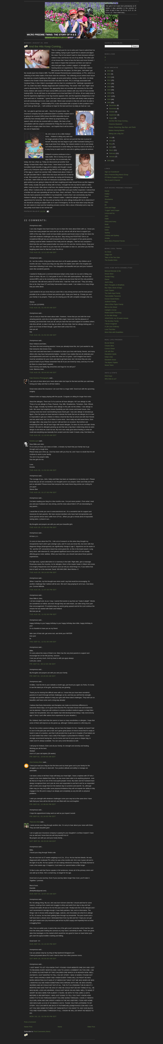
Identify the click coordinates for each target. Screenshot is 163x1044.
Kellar (107, 230)
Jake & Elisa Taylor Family (114, 304)
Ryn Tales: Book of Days (113, 288)
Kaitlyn (107, 194)
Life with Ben (109, 351)
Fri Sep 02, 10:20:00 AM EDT (43, 676)
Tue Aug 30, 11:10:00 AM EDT (43, 435)
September (113, 115)
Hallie (107, 219)
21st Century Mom (36, 762)
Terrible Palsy (109, 277)
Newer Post (28, 1027)
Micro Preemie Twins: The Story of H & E (51, 34)
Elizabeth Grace (110, 360)
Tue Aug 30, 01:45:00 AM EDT (43, 308)
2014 (109, 74)
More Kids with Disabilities (114, 332)
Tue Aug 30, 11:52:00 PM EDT (43, 614)
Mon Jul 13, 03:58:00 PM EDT (43, 1016)
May (111, 144)
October (112, 112)
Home (60, 1027)
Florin (107, 196)
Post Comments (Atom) (42, 1031)
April (111, 147)
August (111, 118)
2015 (109, 71)
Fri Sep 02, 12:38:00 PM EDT (43, 804)
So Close (108, 252)
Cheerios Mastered (115, 124)
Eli (105, 205)
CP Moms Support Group (114, 177)
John (106, 216)
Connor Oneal (110, 348)
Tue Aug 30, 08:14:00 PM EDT (43, 572)
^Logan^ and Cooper (112, 210)
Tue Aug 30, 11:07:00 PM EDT (43, 590)
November (113, 108)
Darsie (107, 191)
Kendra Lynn (34, 441)
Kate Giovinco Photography (39, 378)
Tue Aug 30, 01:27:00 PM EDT (43, 492)
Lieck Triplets (109, 290)
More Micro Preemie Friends (115, 241)
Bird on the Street (111, 307)
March (111, 150)
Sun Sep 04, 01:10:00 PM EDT (43, 944)
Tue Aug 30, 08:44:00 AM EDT (43, 372)
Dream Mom (109, 274)
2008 (109, 93)
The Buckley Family (112, 321)
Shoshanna (109, 199)
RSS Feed (108, 376)
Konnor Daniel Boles (112, 299)
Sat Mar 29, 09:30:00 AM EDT (43, 958)
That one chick (35, 822)
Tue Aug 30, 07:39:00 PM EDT (43, 527)
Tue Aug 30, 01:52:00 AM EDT (43, 335)
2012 (109, 80)
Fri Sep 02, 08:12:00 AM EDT (43, 664)
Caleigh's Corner (110, 310)
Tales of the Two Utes (112, 257)
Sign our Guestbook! (112, 172)
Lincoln (107, 227)
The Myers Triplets (111, 362)
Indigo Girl (108, 255)
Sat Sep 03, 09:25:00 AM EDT (43, 841)
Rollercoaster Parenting (113, 313)
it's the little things (111, 315)
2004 (109, 160)
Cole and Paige (110, 208)
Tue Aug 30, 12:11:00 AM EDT (43, 252)
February (112, 153)
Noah (107, 224)
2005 (109, 102)
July (110, 137)
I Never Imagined (111, 324)
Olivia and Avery (110, 221)
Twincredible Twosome (113, 296)
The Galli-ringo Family (112, 293)
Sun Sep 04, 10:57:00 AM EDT (43, 894)
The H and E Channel (112, 180)
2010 (109, 87)
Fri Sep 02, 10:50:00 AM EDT (43, 757)
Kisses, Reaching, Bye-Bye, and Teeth (122, 127)
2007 (109, 96)
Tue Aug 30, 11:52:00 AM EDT (43, 470)
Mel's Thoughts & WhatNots (114, 285)
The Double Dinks (111, 260)
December (113, 105)
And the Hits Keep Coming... (46, 46)
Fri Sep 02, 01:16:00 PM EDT (43, 816)
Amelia (107, 238)
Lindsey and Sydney (112, 235)
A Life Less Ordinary (112, 326)
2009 (109, 90)
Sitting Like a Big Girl (116, 133)
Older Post (91, 1027)
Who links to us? (110, 379)
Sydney (107, 233)
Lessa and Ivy (109, 213)
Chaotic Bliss (109, 346)
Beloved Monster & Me (113, 271)
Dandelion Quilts (110, 354)
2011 (109, 83)
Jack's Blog (109, 282)
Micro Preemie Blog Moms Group (116, 175)
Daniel (107, 279)
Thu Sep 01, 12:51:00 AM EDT (43, 642)
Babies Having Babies (116, 130)
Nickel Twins (109, 365)
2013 (109, 77)
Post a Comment (30, 1022)
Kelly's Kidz (109, 357)
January (112, 156)
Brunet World (109, 343)
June (111, 141)
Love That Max (110, 329)
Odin (106, 202)
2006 (109, 99)
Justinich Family (110, 301)
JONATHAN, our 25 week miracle (116, 318)
